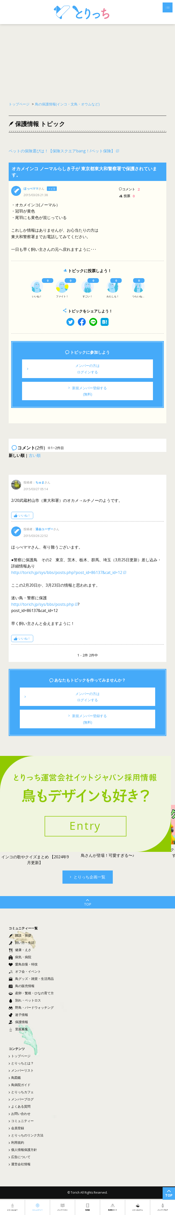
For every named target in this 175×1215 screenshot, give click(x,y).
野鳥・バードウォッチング (31, 1007)
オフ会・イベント (25, 971)
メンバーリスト (21, 1070)
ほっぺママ (31, 188)
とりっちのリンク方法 (26, 1135)
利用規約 (16, 1142)
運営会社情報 (19, 1164)
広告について (19, 1157)
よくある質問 (19, 1106)
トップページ (19, 1056)
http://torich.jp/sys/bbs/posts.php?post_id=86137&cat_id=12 (66, 572)
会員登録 (16, 1128)
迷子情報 (18, 1014)
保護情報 (18, 1022)
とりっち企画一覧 (87, 877)
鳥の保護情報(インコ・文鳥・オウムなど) (67, 104)
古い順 (35, 455)
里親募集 (18, 1029)
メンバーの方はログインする (63, 368)
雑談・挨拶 (20, 935)
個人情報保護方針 (23, 1149)
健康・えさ (20, 950)
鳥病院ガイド (19, 1085)
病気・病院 (20, 957)
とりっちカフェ (21, 1092)
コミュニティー (21, 1121)
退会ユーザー (44, 529)
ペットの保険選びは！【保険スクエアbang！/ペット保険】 (62, 151)
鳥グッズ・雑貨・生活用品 (31, 978)
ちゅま (39, 482)
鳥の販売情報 (21, 986)
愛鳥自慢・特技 (23, 964)
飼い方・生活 (21, 942)
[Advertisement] (87, 59)
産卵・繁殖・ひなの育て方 (31, 993)
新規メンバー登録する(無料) (87, 391)
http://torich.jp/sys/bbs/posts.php (42, 604)
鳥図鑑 (15, 1077)
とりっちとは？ (21, 1063)
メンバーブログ (21, 1099)
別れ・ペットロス (25, 1000)
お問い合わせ (19, 1113)
